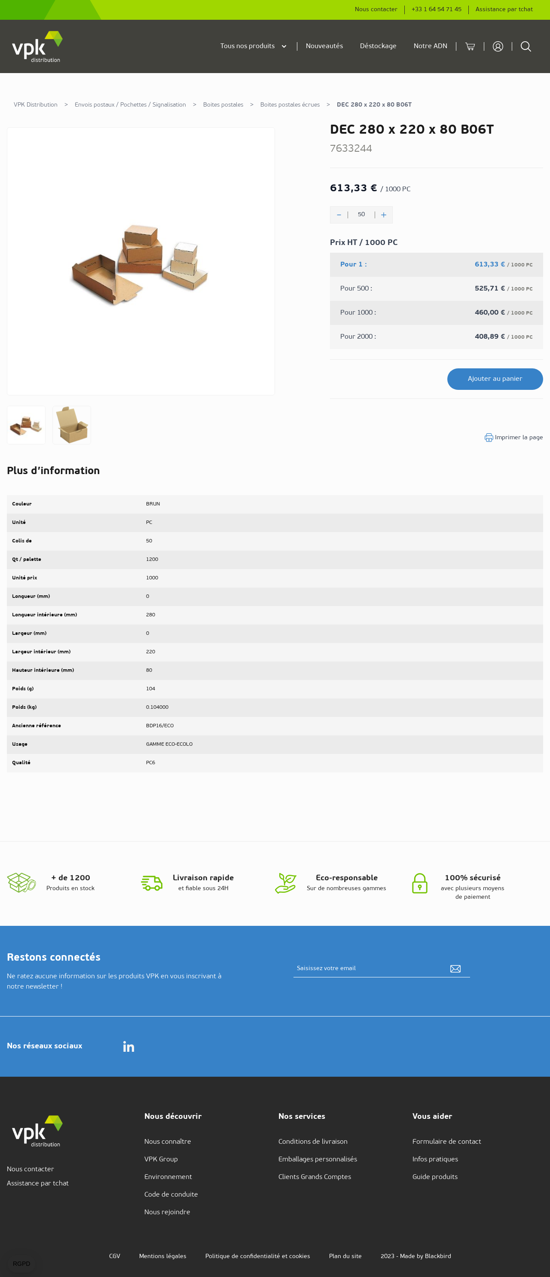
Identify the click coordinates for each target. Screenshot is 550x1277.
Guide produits (435, 1177)
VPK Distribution (36, 105)
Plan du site (345, 1256)
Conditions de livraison (313, 1142)
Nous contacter (376, 9)
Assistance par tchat (504, 9)
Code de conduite (171, 1194)
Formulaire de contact (446, 1142)
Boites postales (223, 105)
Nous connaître (167, 1142)
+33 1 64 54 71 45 (436, 9)
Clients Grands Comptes (314, 1177)
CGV (114, 1256)
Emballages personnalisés (317, 1159)
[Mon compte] (498, 46)
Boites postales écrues (290, 105)
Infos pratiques (435, 1159)
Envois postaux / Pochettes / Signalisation (130, 105)
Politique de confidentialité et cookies (257, 1256)
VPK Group (161, 1159)
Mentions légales (162, 1256)
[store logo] (37, 46)
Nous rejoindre (167, 1212)
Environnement (168, 1177)
